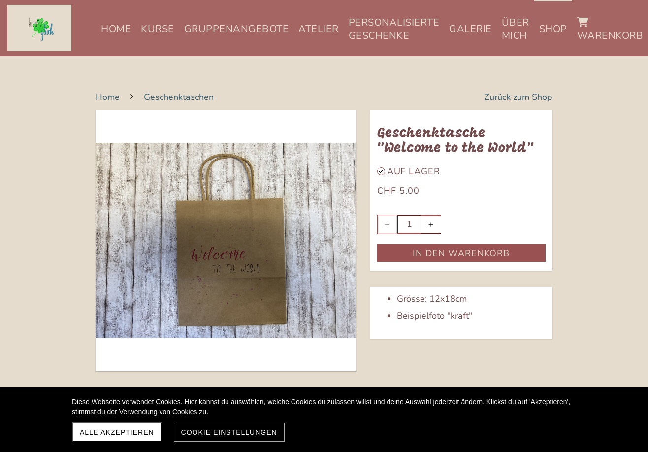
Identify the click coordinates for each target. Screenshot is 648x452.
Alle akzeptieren (117, 432)
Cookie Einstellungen (229, 432)
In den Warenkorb (461, 253)
